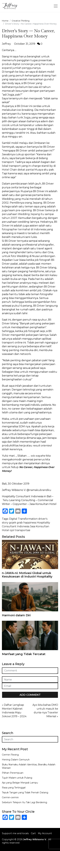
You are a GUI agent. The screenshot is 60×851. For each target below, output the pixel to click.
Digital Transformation (23, 518)
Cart (33, 833)
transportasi (22, 530)
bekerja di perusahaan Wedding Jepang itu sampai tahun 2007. (30, 214)
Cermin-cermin (10, 797)
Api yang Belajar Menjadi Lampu (20, 782)
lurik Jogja (23, 117)
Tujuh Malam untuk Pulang (17, 777)
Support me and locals (15, 833)
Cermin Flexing (10, 754)
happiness (29, 522)
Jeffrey (6, 43)
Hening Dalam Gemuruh (16, 759)
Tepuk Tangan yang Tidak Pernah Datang (25, 792)
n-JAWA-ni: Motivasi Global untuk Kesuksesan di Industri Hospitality (27, 574)
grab (5, 75)
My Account (45, 833)
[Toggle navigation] (55, 6)
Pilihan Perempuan (12, 772)
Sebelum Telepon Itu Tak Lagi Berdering (24, 802)
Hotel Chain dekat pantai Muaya (22, 169)
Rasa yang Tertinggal (13, 787)
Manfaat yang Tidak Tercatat (23, 654)
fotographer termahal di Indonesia (24, 229)
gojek (12, 522)
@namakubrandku (39, 490)
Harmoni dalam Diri (16, 615)
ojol (12, 530)
